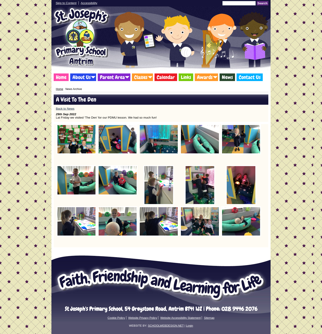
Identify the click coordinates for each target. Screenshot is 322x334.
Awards (204, 77)
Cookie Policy (116, 317)
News (227, 77)
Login (189, 325)
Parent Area (112, 77)
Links (186, 77)
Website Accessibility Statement (180, 317)
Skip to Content (66, 3)
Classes (140, 77)
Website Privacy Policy (142, 317)
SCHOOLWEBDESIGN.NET (166, 325)
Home (61, 77)
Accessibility (89, 3)
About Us (81, 77)
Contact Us (250, 77)
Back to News (65, 108)
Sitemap (209, 317)
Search (262, 3)
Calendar (166, 77)
